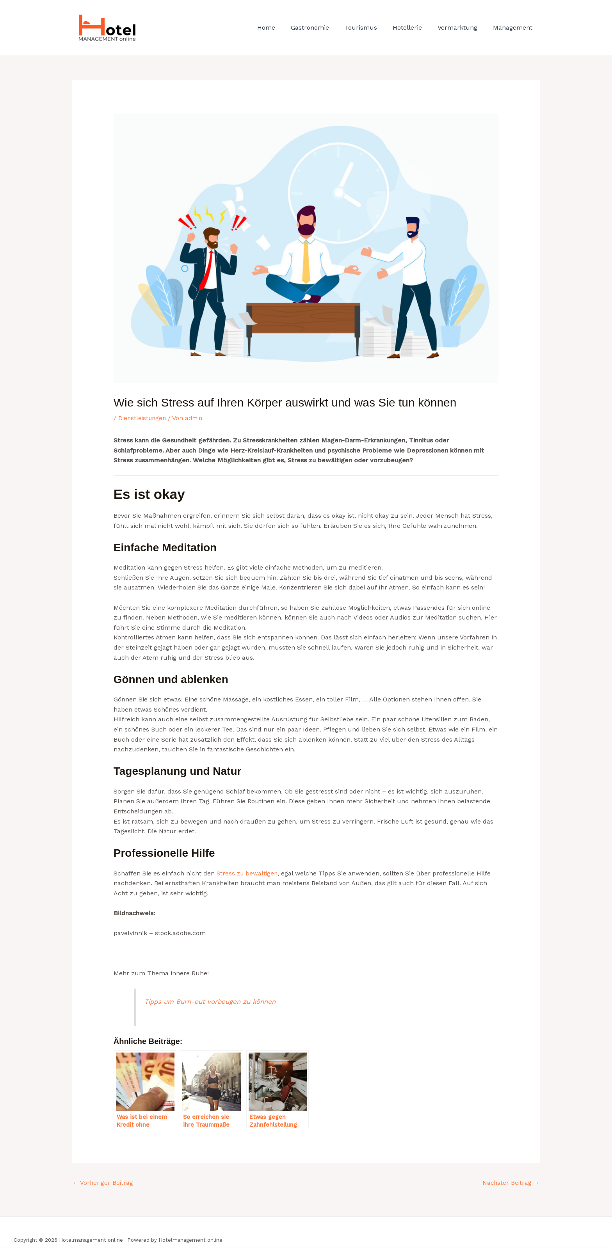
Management (514, 27)
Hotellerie (415, 27)
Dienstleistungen (143, 418)
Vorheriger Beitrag (104, 1183)
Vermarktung (462, 27)
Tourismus (372, 27)
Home (283, 27)
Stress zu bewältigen (248, 873)
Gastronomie (324, 27)
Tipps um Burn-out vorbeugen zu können (213, 1001)
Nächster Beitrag (510, 1183)
